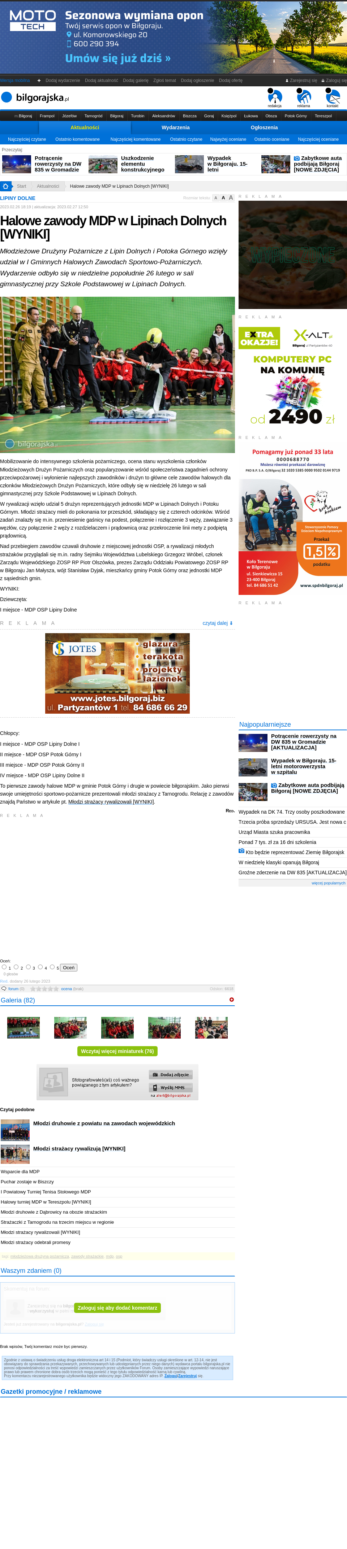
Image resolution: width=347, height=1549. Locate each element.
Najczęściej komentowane (136, 139)
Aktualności (84, 127)
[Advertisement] (68, 887)
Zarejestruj (187, 1376)
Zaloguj (170, 1376)
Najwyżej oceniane (228, 139)
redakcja (274, 98)
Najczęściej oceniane (318, 139)
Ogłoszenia (264, 127)
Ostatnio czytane (186, 139)
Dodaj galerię (136, 80)
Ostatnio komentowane (77, 139)
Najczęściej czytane (27, 139)
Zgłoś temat (165, 80)
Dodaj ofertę (231, 80)
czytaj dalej (218, 623)
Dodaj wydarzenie (63, 80)
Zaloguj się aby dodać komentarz (117, 1308)
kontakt (332, 98)
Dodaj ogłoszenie (198, 80)
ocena (72, 989)
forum (16, 989)
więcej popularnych (329, 883)
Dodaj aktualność (101, 80)
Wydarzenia (176, 127)
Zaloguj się (334, 80)
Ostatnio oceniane (272, 139)
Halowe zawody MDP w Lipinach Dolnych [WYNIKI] (119, 186)
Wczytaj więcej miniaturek (117, 1051)
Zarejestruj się (301, 80)
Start (21, 186)
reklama (303, 98)
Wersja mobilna (15, 80)
